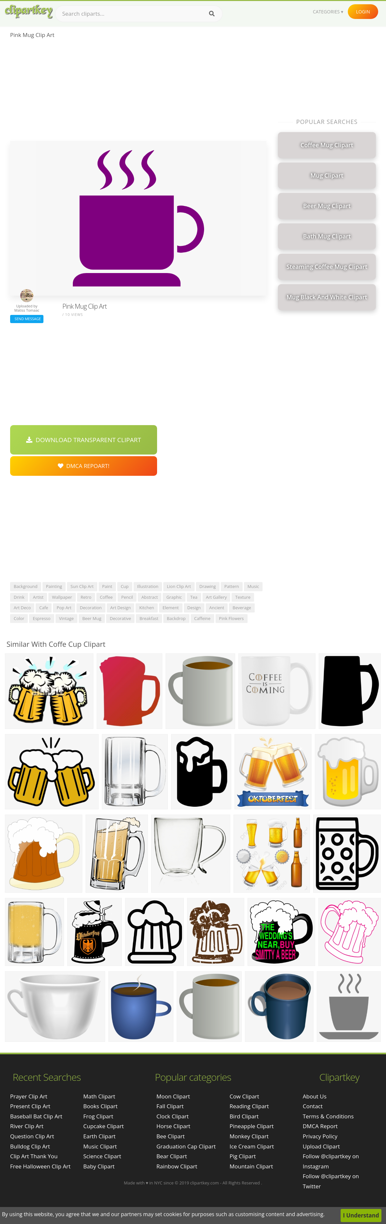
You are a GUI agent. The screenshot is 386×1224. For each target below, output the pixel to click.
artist (38, 597)
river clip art (26, 1126)
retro (86, 597)
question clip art (32, 1136)
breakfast (148, 618)
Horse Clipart (173, 1126)
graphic (174, 597)
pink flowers (231, 618)
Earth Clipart (99, 1136)
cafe (43, 608)
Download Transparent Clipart (83, 440)
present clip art (30, 1106)
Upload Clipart (321, 1146)
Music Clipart (100, 1146)
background (26, 586)
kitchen (146, 608)
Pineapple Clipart (252, 1126)
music (253, 586)
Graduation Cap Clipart (186, 1146)
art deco (22, 608)
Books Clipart (100, 1106)
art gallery (216, 597)
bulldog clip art (30, 1146)
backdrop (176, 618)
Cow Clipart (244, 1096)
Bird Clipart (244, 1116)
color (19, 618)
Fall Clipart (170, 1106)
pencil (127, 597)
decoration (91, 608)
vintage (66, 618)
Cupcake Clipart (103, 1126)
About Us (315, 1096)
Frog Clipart (98, 1116)
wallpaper (62, 597)
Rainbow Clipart (176, 1166)
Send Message (27, 318)
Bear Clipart (171, 1156)
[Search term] (139, 13)
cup (125, 586)
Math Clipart (99, 1096)
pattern (231, 586)
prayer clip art (28, 1096)
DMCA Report (320, 1126)
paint (107, 586)
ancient (216, 608)
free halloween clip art (40, 1166)
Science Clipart (102, 1156)
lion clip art (179, 586)
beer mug (91, 618)
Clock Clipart (172, 1116)
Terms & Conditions (328, 1116)
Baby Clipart (99, 1166)
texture (242, 597)
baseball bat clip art (36, 1116)
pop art (63, 608)
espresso (41, 618)
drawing (208, 586)
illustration (147, 586)
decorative (120, 618)
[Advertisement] (138, 92)
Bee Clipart (170, 1136)
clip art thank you (33, 1156)
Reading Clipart (249, 1106)
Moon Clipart (173, 1096)
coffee (106, 597)
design (194, 608)
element (171, 608)
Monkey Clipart (249, 1136)
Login (363, 12)
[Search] (211, 13)
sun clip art (82, 586)
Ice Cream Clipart (252, 1146)
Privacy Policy (320, 1136)
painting (54, 586)
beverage (242, 608)
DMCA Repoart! (83, 466)
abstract (149, 597)
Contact (313, 1106)
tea (194, 597)
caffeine (202, 618)
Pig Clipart (243, 1156)
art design (120, 608)
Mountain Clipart (251, 1166)
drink (19, 597)
